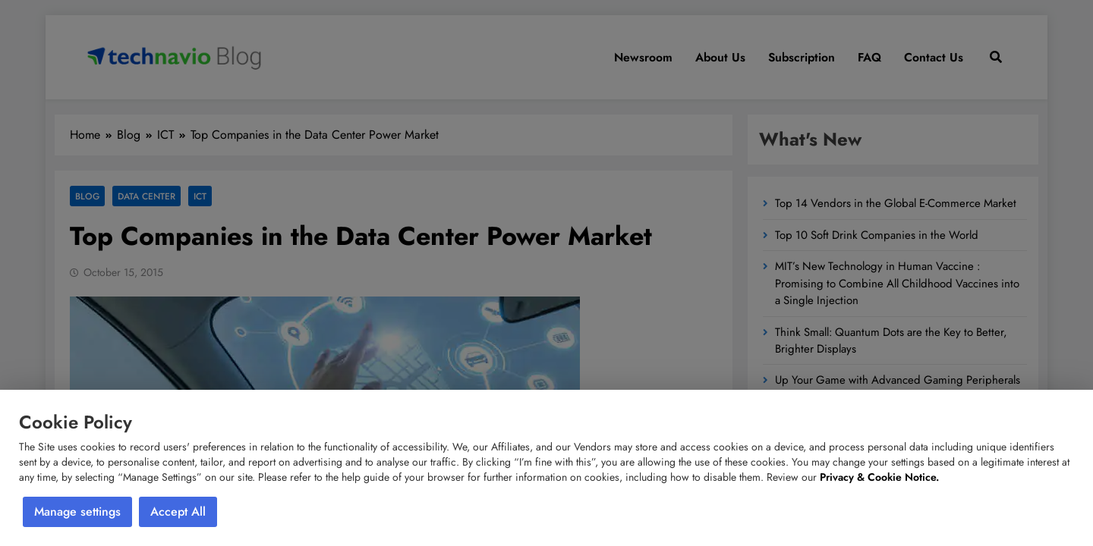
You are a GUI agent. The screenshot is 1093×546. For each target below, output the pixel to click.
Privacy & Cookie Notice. (879, 477)
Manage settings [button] (77, 511)
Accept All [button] (178, 511)
